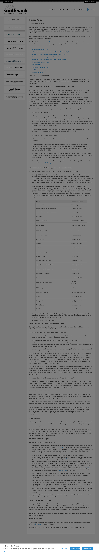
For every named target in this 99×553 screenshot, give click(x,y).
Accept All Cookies (87, 548)
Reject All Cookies (75, 548)
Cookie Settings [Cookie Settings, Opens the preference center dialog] (63, 548)
